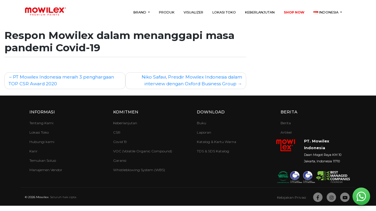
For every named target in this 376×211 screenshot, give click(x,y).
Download (211, 112)
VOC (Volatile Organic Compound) (142, 151)
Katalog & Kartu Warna (216, 141)
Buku (201, 123)
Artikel (286, 132)
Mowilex (42, 197)
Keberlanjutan (260, 12)
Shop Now (294, 12)
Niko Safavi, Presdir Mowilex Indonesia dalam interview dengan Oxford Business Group (192, 80)
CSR (116, 132)
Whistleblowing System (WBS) (139, 170)
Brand (140, 12)
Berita (289, 112)
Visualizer (193, 12)
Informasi (42, 112)
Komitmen (125, 112)
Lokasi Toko (224, 12)
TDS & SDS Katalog (213, 151)
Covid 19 (120, 141)
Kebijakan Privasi (291, 197)
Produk (166, 12)
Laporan (204, 132)
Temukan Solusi (42, 160)
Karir (33, 151)
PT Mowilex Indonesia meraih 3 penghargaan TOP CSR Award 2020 (61, 80)
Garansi (119, 160)
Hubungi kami (41, 141)
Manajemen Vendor (45, 170)
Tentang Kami (41, 123)
